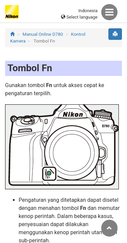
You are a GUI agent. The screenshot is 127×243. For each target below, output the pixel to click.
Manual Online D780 (43, 34)
